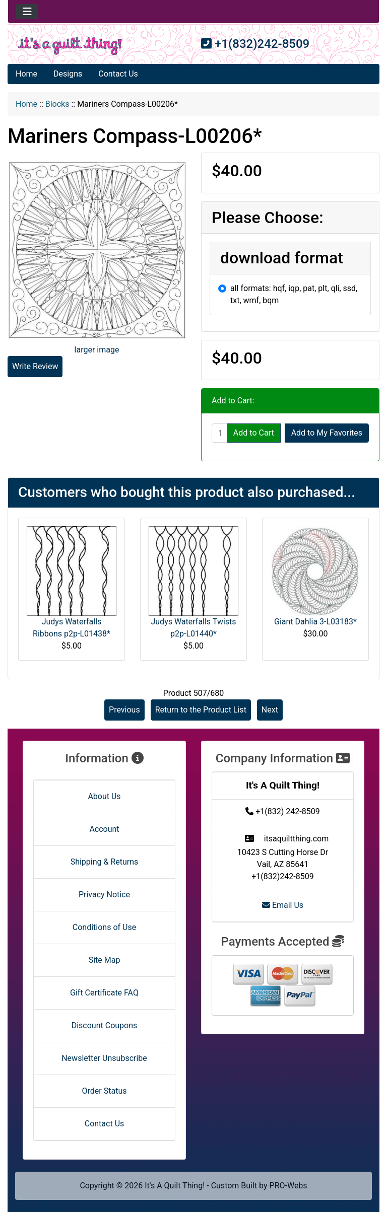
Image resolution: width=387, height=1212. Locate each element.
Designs (67, 74)
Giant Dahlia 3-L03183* (315, 621)
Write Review (35, 366)
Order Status (104, 1091)
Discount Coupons (105, 1025)
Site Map (104, 960)
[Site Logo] (70, 46)
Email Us (282, 905)
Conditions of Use (104, 927)
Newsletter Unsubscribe (104, 1058)
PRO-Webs (288, 1185)
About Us (104, 796)
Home (26, 74)
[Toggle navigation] (27, 11)
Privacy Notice (104, 894)
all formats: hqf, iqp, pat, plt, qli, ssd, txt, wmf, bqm (293, 294)
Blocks (57, 104)
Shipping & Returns (105, 862)
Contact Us (118, 74)
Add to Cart (253, 433)
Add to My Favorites (326, 433)
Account (104, 829)
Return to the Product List (200, 710)
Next (270, 710)
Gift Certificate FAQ (104, 992)
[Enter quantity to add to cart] (219, 433)
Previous (124, 710)
